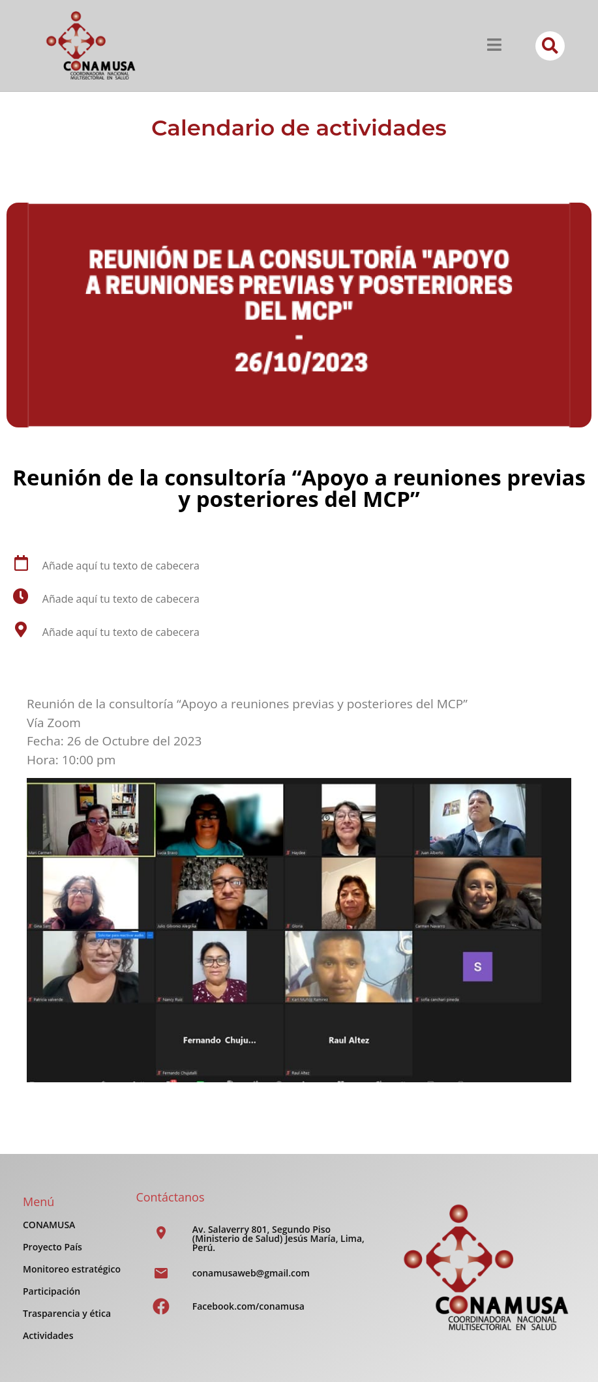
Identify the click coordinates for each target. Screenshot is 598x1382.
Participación (51, 1291)
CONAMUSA (49, 1224)
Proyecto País (52, 1247)
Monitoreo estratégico (72, 1269)
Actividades (48, 1335)
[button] (550, 46)
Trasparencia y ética (67, 1313)
